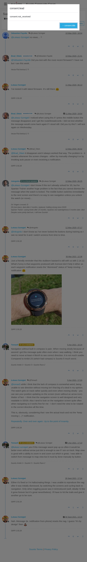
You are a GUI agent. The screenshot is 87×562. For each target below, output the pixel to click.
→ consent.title (68, 25)
